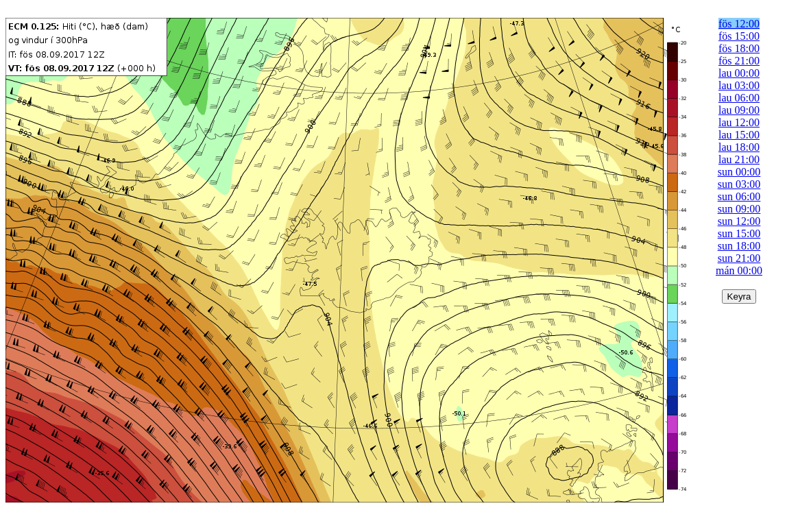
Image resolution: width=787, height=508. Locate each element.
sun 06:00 (739, 196)
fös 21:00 (739, 60)
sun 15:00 (739, 233)
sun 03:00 (739, 184)
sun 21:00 (739, 258)
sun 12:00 (739, 221)
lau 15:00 (739, 135)
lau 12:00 (739, 122)
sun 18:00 (739, 246)
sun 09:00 (739, 209)
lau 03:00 (739, 85)
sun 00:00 (739, 172)
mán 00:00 (739, 270)
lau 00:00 (739, 73)
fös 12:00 (739, 23)
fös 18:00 (739, 48)
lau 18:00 (739, 147)
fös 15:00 (739, 36)
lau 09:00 (739, 110)
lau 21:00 (739, 159)
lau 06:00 (739, 98)
